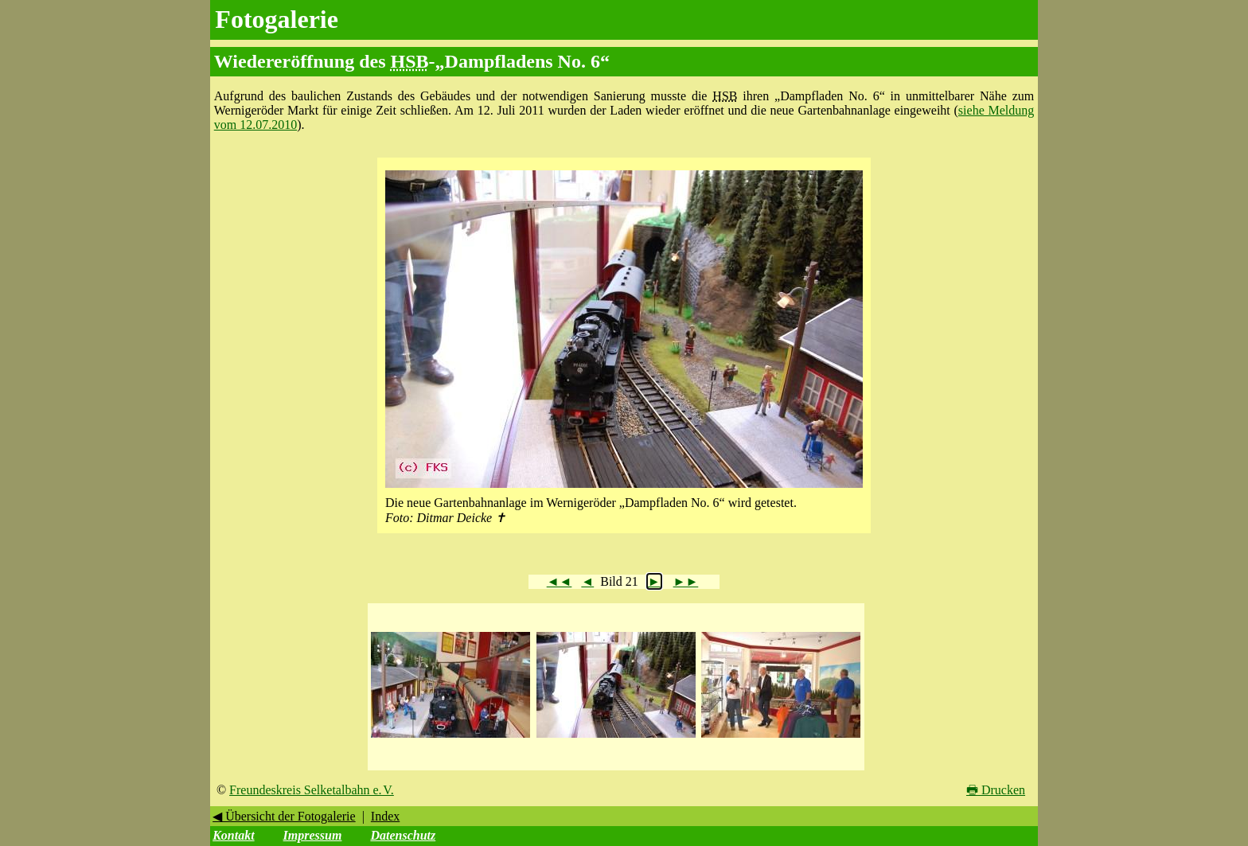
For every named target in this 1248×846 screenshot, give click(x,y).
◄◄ (559, 581)
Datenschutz (402, 835)
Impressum (312, 835)
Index (385, 816)
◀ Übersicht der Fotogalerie (284, 816)
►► (686, 581)
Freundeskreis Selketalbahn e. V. (311, 790)
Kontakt (233, 835)
